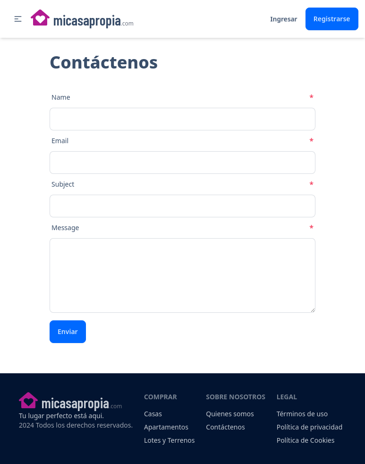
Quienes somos (230, 413)
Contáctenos (225, 426)
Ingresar (283, 18)
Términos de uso (302, 413)
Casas (153, 413)
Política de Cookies (306, 440)
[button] (18, 19)
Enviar (68, 331)
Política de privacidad (310, 426)
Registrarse (332, 18)
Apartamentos (166, 426)
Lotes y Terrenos (169, 440)
